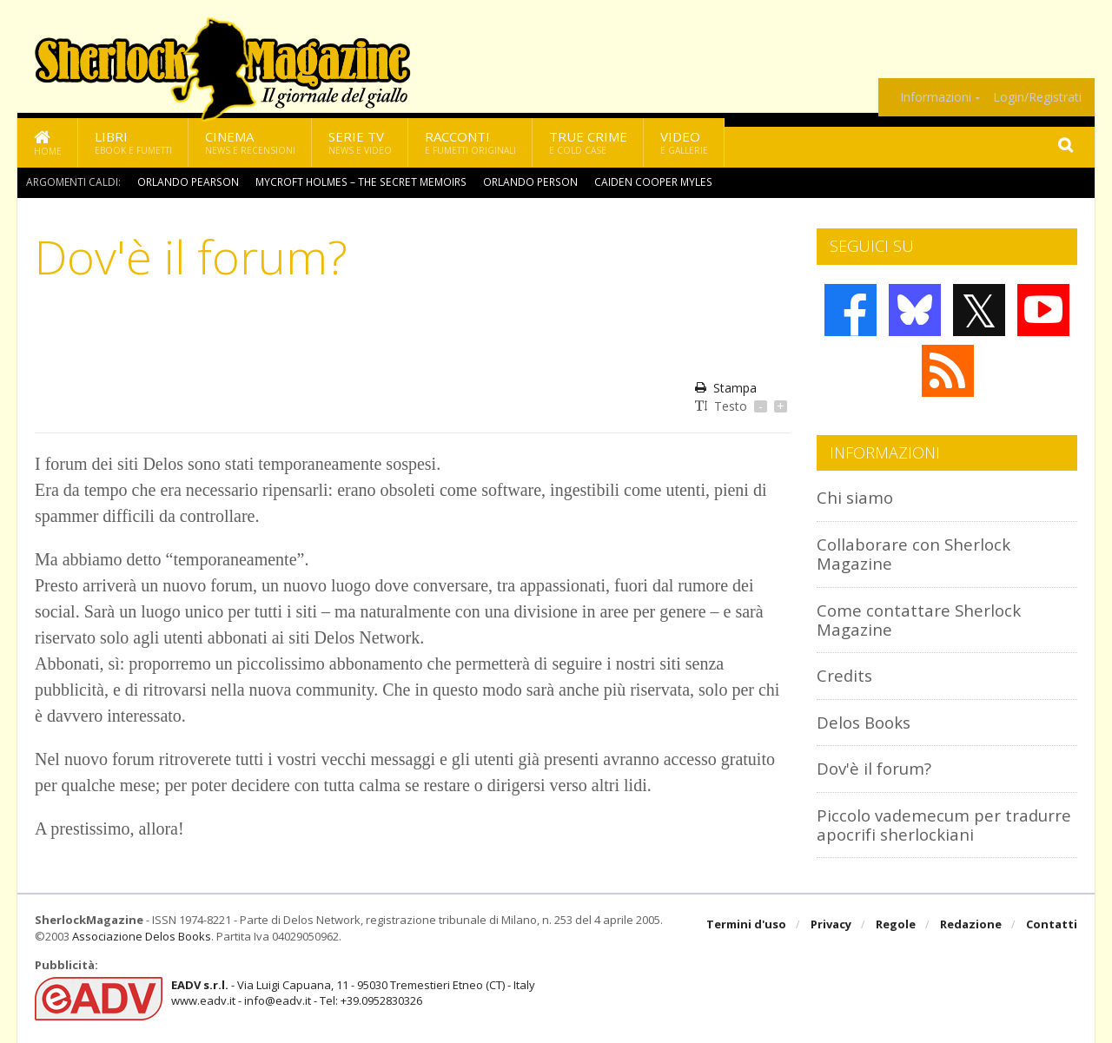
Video (684, 142)
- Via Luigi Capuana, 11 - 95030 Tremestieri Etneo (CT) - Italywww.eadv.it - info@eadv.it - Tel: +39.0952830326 (353, 992)
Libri (133, 142)
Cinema (250, 142)
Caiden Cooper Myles (643, 182)
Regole (896, 925)
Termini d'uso (746, 925)
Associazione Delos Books (141, 936)
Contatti (1051, 925)
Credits (845, 675)
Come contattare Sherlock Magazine (919, 619)
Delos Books (863, 722)
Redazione (971, 925)
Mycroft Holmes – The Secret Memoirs (357, 182)
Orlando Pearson (187, 182)
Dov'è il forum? (874, 768)
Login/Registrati (1037, 97)
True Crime (588, 142)
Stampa (726, 388)
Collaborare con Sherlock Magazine (913, 553)
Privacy (831, 925)
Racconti (470, 142)
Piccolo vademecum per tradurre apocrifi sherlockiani (945, 824)
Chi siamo (855, 497)
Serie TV (360, 142)
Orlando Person (522, 182)
